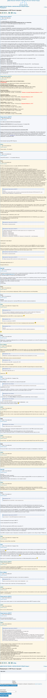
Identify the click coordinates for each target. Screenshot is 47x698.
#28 (1, 606)
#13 (1, 378)
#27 (1, 597)
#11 (1, 336)
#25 (1, 573)
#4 (0, 145)
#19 (1, 470)
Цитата (5, 19)
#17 (1, 445)
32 (12, 13)
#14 (1, 408)
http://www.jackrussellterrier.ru (8, 274)
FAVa (1, 304)
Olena (1, 144)
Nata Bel (2, 268)
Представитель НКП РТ (5, 16)
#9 (0, 296)
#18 (1, 453)
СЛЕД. (14, 13)
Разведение (3, 7)
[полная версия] (23, 5)
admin (1, 407)
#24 (1, 563)
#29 (1, 614)
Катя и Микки (3, 344)
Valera (1, 622)
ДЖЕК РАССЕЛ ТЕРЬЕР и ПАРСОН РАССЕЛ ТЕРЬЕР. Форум (23, 0)
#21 (1, 494)
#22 (1, 537)
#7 (0, 269)
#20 (1, 483)
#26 (1, 588)
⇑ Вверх (45, 666)
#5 (0, 154)
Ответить (2, 19)
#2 (0, 77)
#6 (0, 162)
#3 (0, 118)
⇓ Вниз (45, 7)
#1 (0, 18)
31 (9, 13)
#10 (1, 305)
